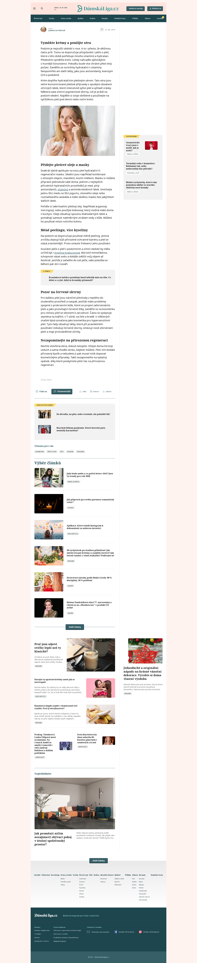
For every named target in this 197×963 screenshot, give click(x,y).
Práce (81, 885)
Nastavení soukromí (60, 941)
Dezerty (141, 879)
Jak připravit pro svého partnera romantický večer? (90, 501)
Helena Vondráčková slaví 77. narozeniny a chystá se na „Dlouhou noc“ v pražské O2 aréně (89, 605)
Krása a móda (66, 18)
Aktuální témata (107, 875)
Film (133, 879)
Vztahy (51, 18)
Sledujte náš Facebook (126, 932)
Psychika (82, 888)
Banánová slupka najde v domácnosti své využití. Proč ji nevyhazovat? (55, 707)
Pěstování (118, 885)
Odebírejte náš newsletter (100, 932)
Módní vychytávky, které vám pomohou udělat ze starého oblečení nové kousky (141, 185)
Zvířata (81, 897)
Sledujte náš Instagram (151, 932)
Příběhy (135, 18)
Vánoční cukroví (144, 897)
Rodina (92, 18)
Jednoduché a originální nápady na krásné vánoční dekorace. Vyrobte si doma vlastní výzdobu (143, 673)
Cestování (82, 879)
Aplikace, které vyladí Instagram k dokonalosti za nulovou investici (85, 527)
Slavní (70, 586)
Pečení (141, 888)
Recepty (105, 18)
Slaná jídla (142, 894)
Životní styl (38, 18)
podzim (70, 452)
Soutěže (160, 18)
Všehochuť (40, 757)
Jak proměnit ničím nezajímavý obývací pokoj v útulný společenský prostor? (52, 838)
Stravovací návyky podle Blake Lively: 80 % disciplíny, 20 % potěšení (89, 579)
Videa (134, 888)
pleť (61, 452)
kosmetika (40, 452)
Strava (81, 891)
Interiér (117, 882)
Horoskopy (55, 875)
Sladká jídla (143, 891)
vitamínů (63, 189)
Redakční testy (120, 18)
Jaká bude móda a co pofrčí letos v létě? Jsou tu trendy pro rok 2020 (90, 475)
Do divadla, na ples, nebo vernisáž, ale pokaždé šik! (83, 414)
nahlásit (108, 391)
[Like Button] (37, 391)
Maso (141, 882)
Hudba (134, 882)
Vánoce (103, 882)
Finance (82, 882)
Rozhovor (103, 879)
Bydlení (80, 18)
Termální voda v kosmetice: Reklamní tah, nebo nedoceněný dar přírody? (140, 166)
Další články (75, 627)
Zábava (147, 18)
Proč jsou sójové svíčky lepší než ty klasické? (47, 647)
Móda (63, 879)
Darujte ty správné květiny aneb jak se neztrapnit (54, 680)
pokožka (80, 452)
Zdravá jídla (143, 900)
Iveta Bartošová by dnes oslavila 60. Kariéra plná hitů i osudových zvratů (87, 738)
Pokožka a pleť (133, 173)
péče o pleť (52, 452)
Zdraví (81, 894)
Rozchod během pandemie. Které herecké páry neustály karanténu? (81, 429)
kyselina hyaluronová (67, 252)
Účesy (63, 885)
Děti (91, 875)
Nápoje (141, 885)
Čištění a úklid (119, 879)
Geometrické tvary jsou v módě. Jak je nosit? (132, 146)
